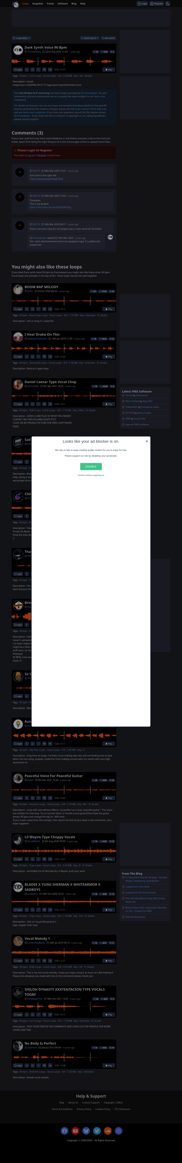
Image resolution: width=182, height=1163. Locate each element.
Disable (91, 466)
